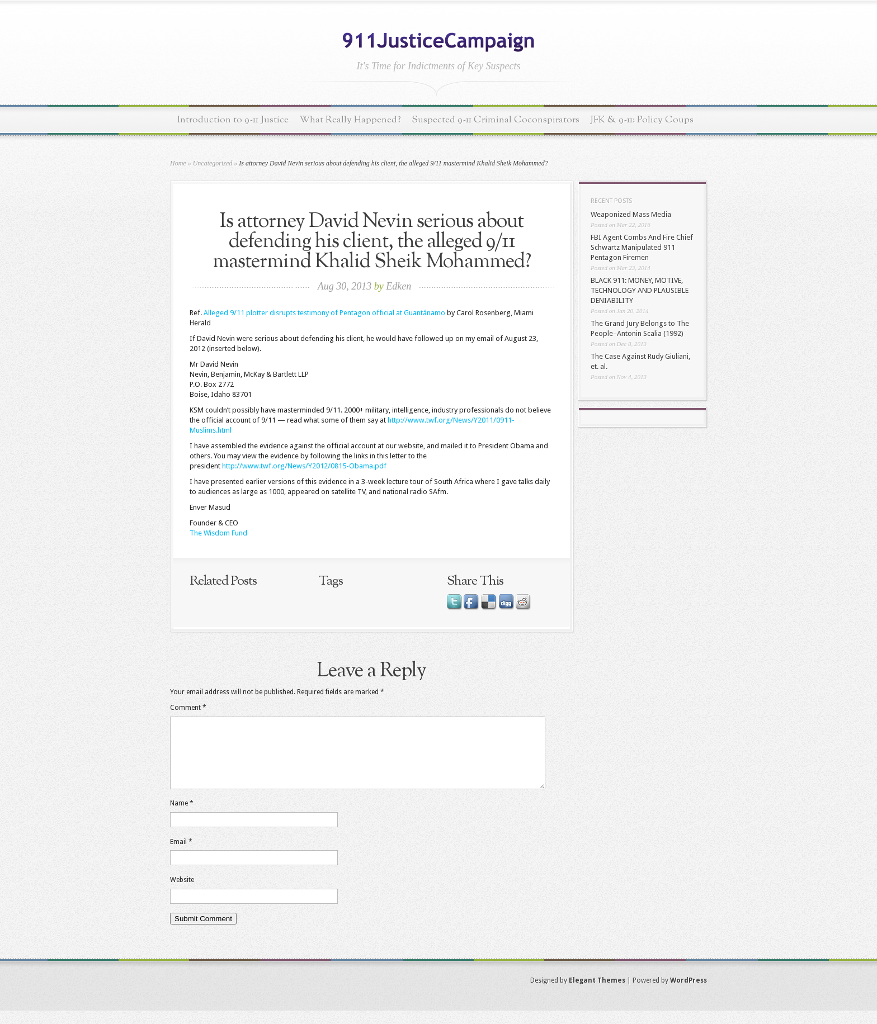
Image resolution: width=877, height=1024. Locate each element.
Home (178, 163)
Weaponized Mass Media (631, 214)
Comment (188, 708)
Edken (398, 286)
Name (182, 817)
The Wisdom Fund (218, 533)
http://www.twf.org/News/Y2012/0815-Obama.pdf (304, 466)
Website (182, 893)
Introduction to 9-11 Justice (233, 119)
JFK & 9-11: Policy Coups (642, 119)
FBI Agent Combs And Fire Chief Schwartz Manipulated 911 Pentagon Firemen (642, 247)
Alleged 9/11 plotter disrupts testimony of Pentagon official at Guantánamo (324, 313)
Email (181, 855)
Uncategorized (213, 163)
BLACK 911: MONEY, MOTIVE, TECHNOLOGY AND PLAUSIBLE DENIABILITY (640, 290)
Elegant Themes (597, 994)
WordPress (688, 994)
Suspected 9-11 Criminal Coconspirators (495, 119)
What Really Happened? (350, 119)
